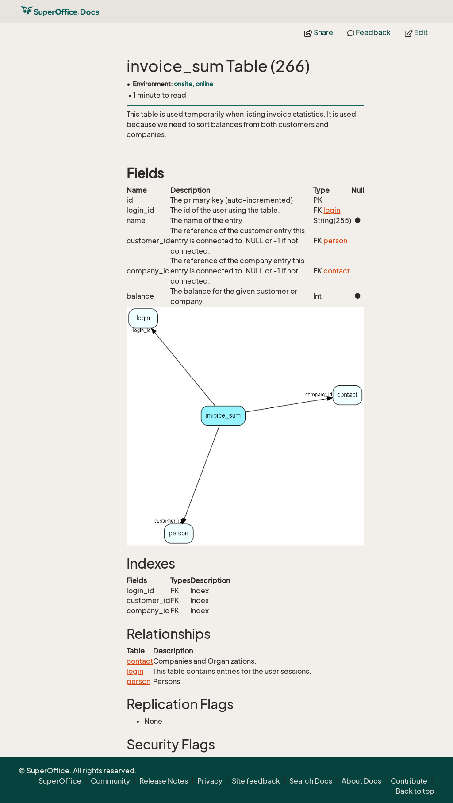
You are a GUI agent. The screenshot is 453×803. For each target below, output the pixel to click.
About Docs (361, 780)
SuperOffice (59, 780)
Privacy (210, 780)
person (335, 240)
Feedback (369, 32)
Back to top (414, 791)
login (331, 210)
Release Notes (163, 780)
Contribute (409, 780)
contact (336, 270)
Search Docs (310, 780)
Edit (416, 32)
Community (110, 780)
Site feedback (256, 780)
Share (318, 32)
